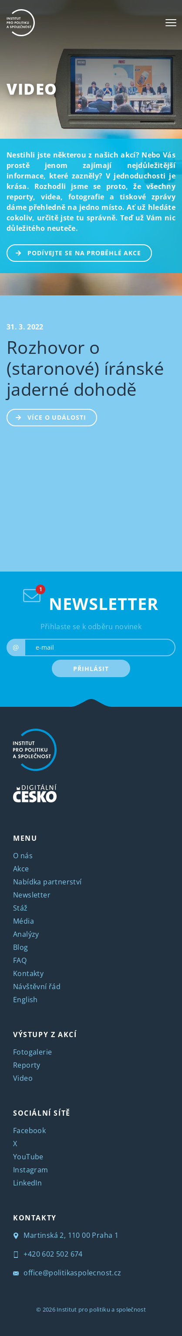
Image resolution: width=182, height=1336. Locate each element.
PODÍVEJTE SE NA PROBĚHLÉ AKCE (74, 252)
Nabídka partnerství (47, 882)
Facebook (29, 1130)
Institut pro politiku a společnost (101, 1309)
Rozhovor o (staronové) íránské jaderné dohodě (85, 368)
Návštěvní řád (37, 986)
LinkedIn (27, 1183)
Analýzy (26, 934)
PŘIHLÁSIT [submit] (90, 669)
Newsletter (32, 895)
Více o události (46, 417)
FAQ (20, 960)
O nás (23, 855)
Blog (20, 947)
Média (23, 921)
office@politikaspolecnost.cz (67, 1273)
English (25, 999)
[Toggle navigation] (171, 23)
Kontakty (28, 973)
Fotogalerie (32, 1052)
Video (32, 89)
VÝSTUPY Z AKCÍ (45, 1034)
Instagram (30, 1170)
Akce (21, 869)
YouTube (28, 1156)
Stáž (20, 908)
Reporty (26, 1065)
